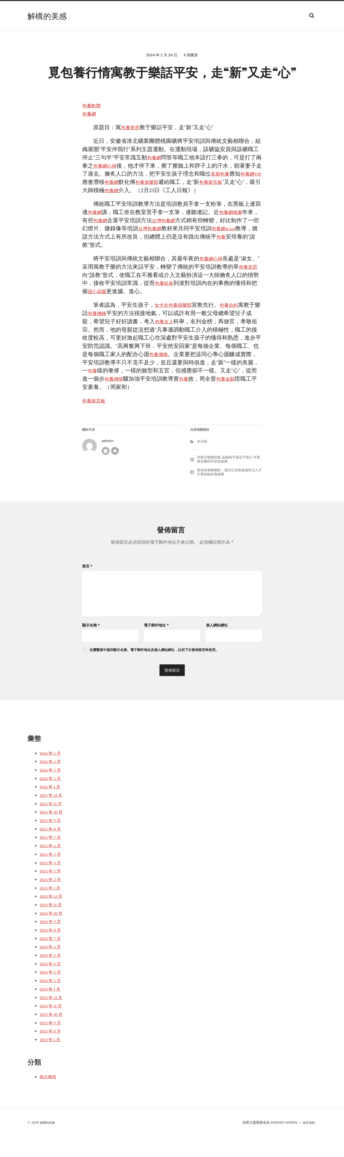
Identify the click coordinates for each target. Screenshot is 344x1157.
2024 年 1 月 (51, 1009)
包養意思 (132, 149)
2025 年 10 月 (52, 832)
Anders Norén (281, 1142)
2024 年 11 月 (52, 924)
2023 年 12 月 (52, 1017)
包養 (244, 258)
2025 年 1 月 (51, 908)
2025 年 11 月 (52, 823)
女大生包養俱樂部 (177, 326)
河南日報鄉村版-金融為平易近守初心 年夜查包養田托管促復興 (228, 480)
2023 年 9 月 (51, 1042)
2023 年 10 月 (52, 1034)
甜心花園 (116, 313)
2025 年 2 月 (51, 899)
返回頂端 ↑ (308, 1142)
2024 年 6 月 (51, 967)
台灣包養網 (180, 242)
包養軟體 (93, 127)
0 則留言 (193, 57)
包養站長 (183, 305)
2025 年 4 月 (51, 882)
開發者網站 (115, 472)
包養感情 (127, 400)
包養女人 (171, 343)
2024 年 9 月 (51, 941)
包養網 (90, 135)
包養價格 (110, 335)
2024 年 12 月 (52, 916)
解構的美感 (49, 15)
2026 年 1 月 (51, 807)
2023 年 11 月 (52, 1026)
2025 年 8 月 (51, 849)
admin (108, 462)
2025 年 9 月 (51, 840)
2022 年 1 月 (51, 1059)
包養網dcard (247, 250)
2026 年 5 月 (51, 773)
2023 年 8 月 (51, 1051)
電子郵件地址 (156, 644)
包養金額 (244, 400)
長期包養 (233, 195)
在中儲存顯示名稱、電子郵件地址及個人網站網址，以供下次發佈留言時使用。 (154, 669)
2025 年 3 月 (51, 891)
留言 (87, 587)
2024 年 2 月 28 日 (160, 57)
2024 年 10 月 (52, 933)
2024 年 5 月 (51, 975)
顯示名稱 (91, 644)
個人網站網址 (217, 644)
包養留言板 (241, 203)
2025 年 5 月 (51, 874)
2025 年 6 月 (51, 865)
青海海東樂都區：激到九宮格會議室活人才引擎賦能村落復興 (229, 493)
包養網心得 (113, 187)
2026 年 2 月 (51, 798)
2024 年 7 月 (51, 958)
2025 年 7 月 (51, 857)
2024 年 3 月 (51, 992)
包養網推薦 (236, 233)
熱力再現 (49, 1096)
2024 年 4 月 (51, 983)
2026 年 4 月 (51, 781)
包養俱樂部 (172, 203)
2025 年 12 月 (52, 815)
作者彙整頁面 (105, 472)
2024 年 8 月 (51, 950)
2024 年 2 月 (51, 1000)
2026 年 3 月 (51, 790)
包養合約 (238, 326)
